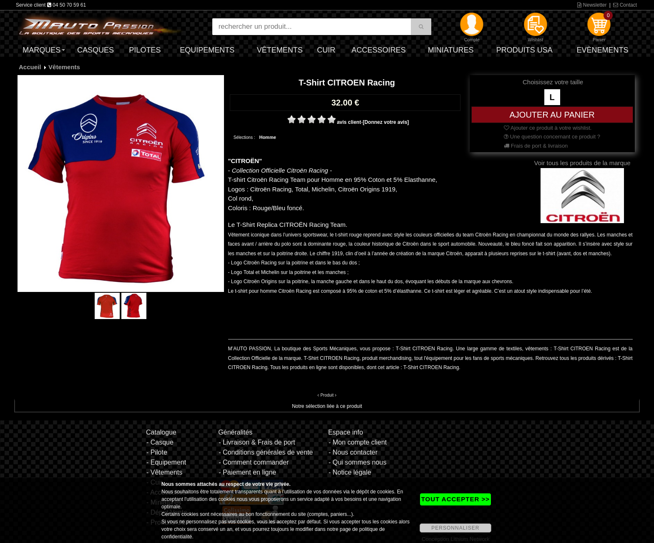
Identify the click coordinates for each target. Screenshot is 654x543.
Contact (625, 5)
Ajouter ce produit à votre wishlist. (547, 128)
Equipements (207, 50)
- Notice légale (350, 472)
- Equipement (166, 462)
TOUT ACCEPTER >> (455, 499)
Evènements (602, 50)
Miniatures (451, 50)
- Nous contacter (353, 452)
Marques (41, 50)
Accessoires (379, 50)
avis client (349, 122)
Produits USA (524, 50)
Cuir (326, 50)
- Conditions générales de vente (266, 452)
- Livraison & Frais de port (257, 442)
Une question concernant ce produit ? (552, 136)
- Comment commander (254, 462)
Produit (327, 395)
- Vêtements (164, 472)
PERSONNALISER (455, 528)
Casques (95, 50)
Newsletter (591, 5)
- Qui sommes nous (358, 462)
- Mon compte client (358, 442)
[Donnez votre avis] (386, 122)
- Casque (160, 442)
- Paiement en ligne (247, 472)
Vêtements (280, 50)
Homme (267, 137)
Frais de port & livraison (536, 146)
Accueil (30, 66)
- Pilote (156, 452)
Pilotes (145, 50)
